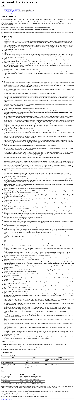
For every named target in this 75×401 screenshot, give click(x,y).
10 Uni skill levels (8, 9)
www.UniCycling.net (9, 13)
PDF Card (17, 9)
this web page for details (11, 10)
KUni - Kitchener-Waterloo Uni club (12, 11)
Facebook (32, 11)
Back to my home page (6, 399)
